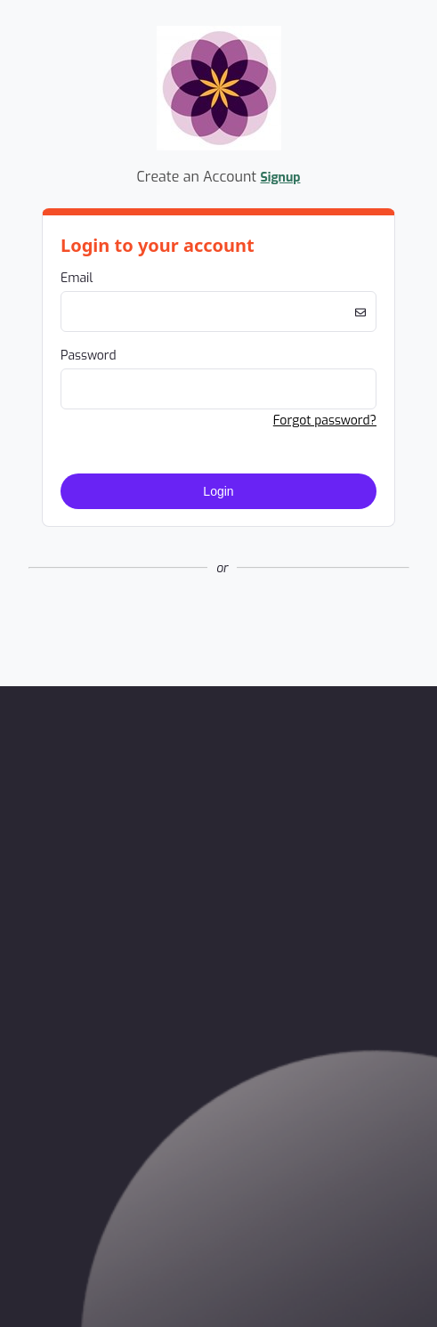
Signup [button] (281, 177)
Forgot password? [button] (324, 420)
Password (89, 355)
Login (218, 491)
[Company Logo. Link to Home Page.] (219, 147)
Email (77, 278)
